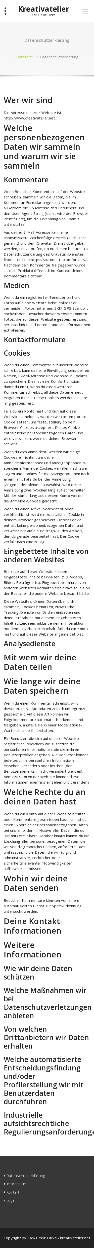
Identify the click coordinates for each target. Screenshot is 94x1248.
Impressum (16, 1183)
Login (10, 1200)
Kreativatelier (43, 8)
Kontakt (12, 1192)
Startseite (24, 56)
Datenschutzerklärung (25, 1175)
